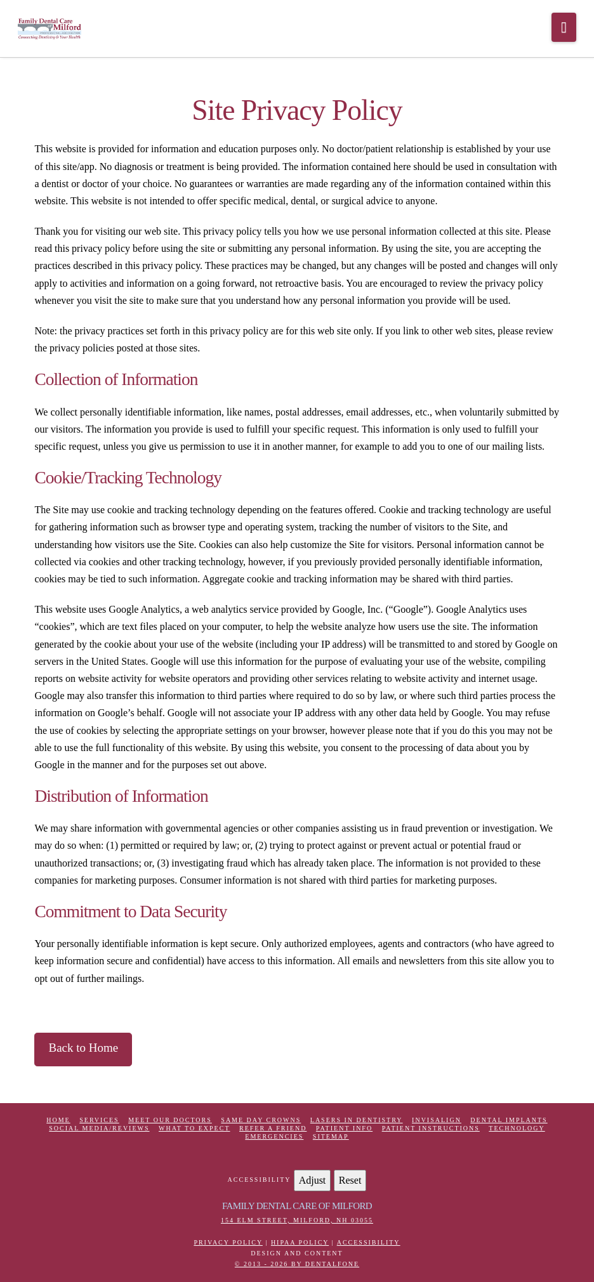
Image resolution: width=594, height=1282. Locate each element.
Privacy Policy (228, 1242)
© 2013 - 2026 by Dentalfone (297, 1263)
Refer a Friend (273, 1128)
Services (99, 1119)
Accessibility (368, 1242)
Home (58, 1119)
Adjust (312, 1180)
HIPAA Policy (300, 1242)
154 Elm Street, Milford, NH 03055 (297, 1220)
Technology (516, 1128)
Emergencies (274, 1136)
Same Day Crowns (261, 1119)
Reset (350, 1180)
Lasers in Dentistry (356, 1119)
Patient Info (344, 1128)
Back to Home (83, 1047)
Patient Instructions (431, 1128)
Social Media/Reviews (99, 1128)
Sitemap (331, 1136)
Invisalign (436, 1119)
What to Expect (194, 1128)
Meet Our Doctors (170, 1119)
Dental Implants (508, 1119)
